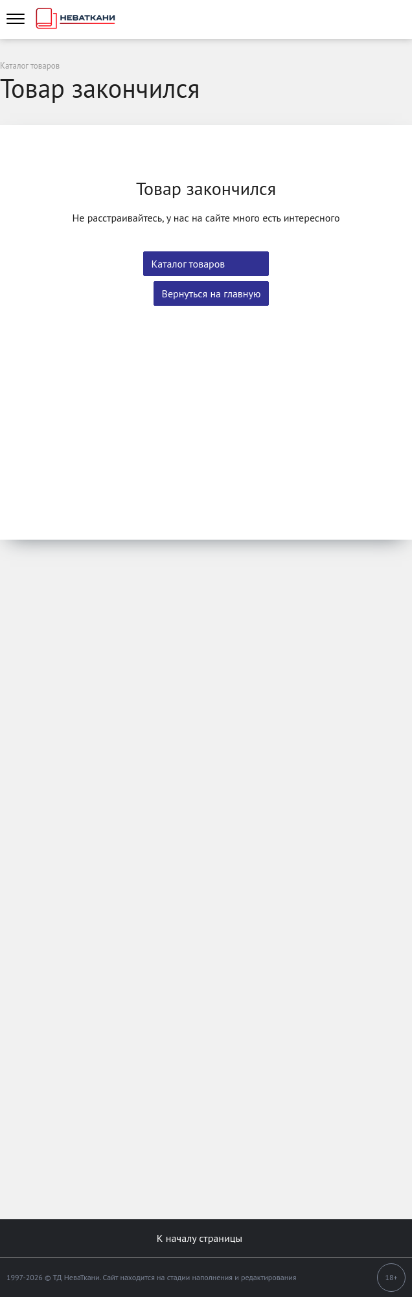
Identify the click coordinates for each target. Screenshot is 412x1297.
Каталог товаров (188, 263)
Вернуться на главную (211, 293)
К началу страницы (206, 1238)
